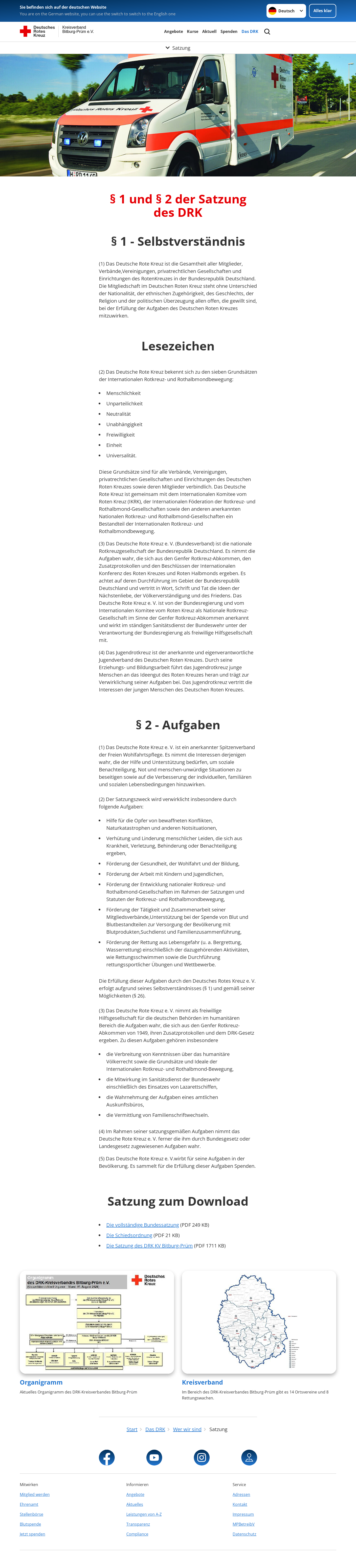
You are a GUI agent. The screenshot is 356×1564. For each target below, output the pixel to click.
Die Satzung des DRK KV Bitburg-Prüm (149, 1245)
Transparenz (138, 1524)
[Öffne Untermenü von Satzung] (178, 48)
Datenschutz (244, 1534)
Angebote (173, 31)
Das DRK (250, 31)
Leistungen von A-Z (144, 1514)
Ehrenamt (29, 1504)
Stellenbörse (31, 1514)
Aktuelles (134, 1504)
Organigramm (41, 1382)
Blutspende (30, 1524)
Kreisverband (202, 1382)
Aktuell (209, 31)
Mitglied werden (35, 1494)
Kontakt (240, 1504)
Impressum (243, 1514)
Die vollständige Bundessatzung (142, 1225)
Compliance (137, 1534)
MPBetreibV (244, 1524)
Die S (112, 1235)
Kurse (192, 31)
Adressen (241, 1494)
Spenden (229, 31)
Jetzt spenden (32, 1534)
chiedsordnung (135, 1235)
